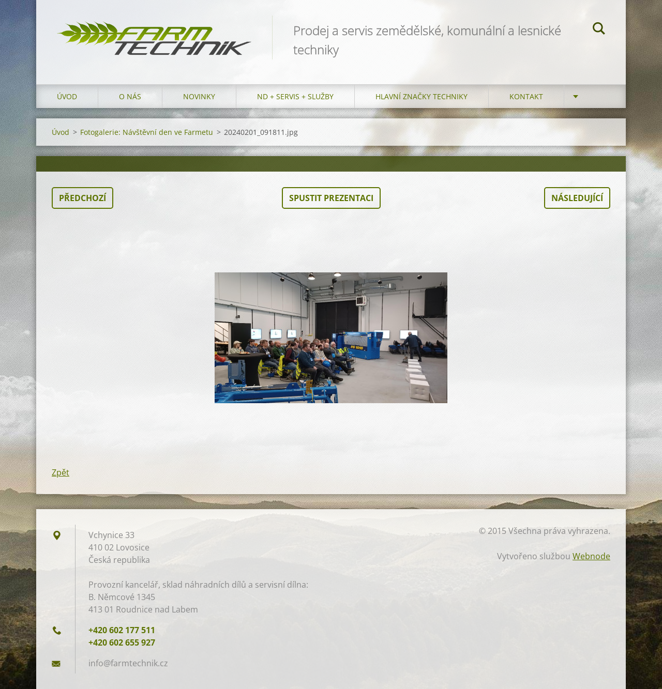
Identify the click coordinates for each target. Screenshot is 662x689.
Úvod (67, 96)
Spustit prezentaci (331, 198)
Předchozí (82, 198)
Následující (577, 198)
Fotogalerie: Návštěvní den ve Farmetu (146, 132)
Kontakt (526, 96)
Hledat (599, 30)
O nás (130, 96)
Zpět (60, 472)
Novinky (199, 96)
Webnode (591, 556)
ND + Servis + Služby (295, 96)
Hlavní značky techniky (421, 96)
